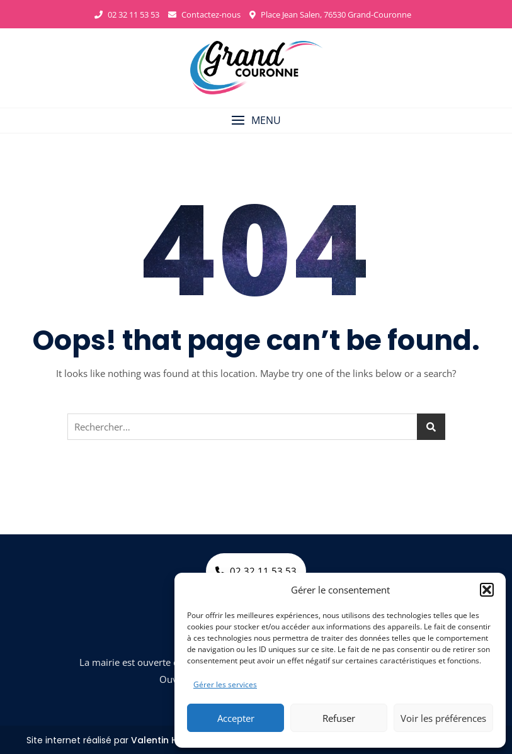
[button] (487, 589)
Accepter (235, 718)
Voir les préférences (443, 718)
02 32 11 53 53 (126, 14)
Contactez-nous (204, 14)
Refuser (338, 718)
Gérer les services (225, 684)
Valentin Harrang (170, 740)
